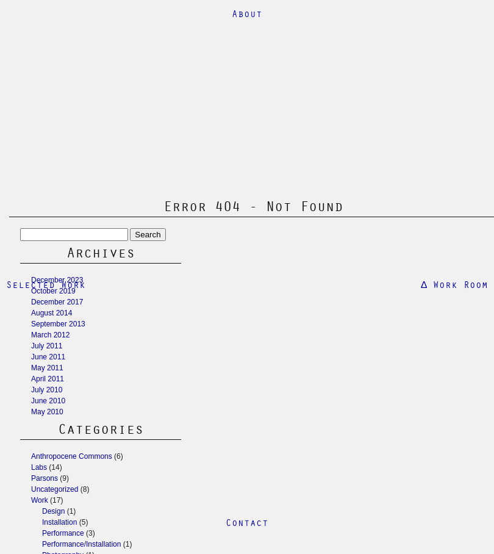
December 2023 (57, 280)
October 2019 (53, 291)
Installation (59, 522)
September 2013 (58, 324)
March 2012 (50, 335)
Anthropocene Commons (71, 456)
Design (53, 511)
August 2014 (51, 313)
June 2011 (48, 357)
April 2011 (47, 379)
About (247, 13)
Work (39, 500)
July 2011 (46, 346)
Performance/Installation (81, 544)
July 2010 (46, 390)
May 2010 (47, 412)
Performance (63, 533)
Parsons (44, 478)
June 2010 (48, 401)
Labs (39, 467)
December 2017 (57, 302)
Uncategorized (54, 489)
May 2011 (47, 368)
